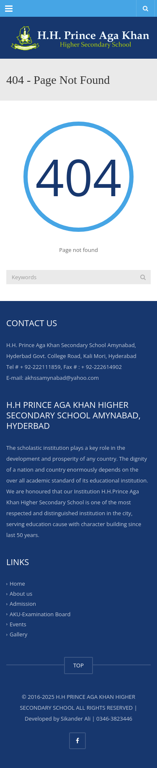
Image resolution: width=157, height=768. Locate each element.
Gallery (18, 634)
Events (18, 624)
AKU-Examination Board (40, 614)
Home (17, 583)
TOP (78, 665)
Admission (23, 603)
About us (21, 593)
